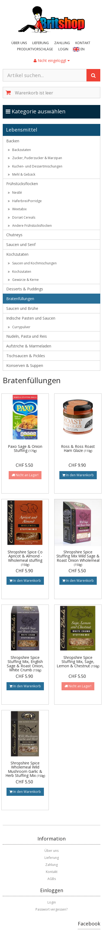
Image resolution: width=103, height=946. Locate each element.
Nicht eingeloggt (52, 60)
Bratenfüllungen (20, 298)
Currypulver (19, 327)
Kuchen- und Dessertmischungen (35, 166)
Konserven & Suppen (24, 365)
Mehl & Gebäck (21, 174)
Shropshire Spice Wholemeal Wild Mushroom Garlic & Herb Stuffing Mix (25, 769)
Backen (12, 140)
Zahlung (62, 43)
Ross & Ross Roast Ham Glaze (78, 448)
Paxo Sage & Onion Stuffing (25, 448)
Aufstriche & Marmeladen (28, 346)
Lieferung (40, 43)
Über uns (19, 43)
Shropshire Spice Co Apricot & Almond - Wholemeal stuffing (25, 558)
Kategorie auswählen (41, 111)
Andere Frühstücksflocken (30, 225)
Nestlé (15, 192)
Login (63, 49)
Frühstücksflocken (22, 183)
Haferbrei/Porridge (25, 201)
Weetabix (17, 209)
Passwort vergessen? (51, 909)
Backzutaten (19, 149)
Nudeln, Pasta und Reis (26, 336)
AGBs (51, 878)
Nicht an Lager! (25, 475)
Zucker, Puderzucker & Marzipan (35, 158)
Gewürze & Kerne (23, 279)
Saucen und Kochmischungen (32, 263)
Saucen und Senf (21, 244)
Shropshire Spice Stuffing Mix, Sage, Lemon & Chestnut (78, 661)
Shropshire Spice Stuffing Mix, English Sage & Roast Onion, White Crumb (25, 663)
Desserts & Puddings (24, 288)
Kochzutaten (17, 254)
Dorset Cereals (21, 217)
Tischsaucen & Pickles (25, 355)
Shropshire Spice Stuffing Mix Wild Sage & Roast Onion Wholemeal (77, 558)
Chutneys (14, 234)
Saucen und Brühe (22, 308)
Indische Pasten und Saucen (30, 318)
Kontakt (82, 43)
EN (83, 49)
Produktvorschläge (35, 49)
